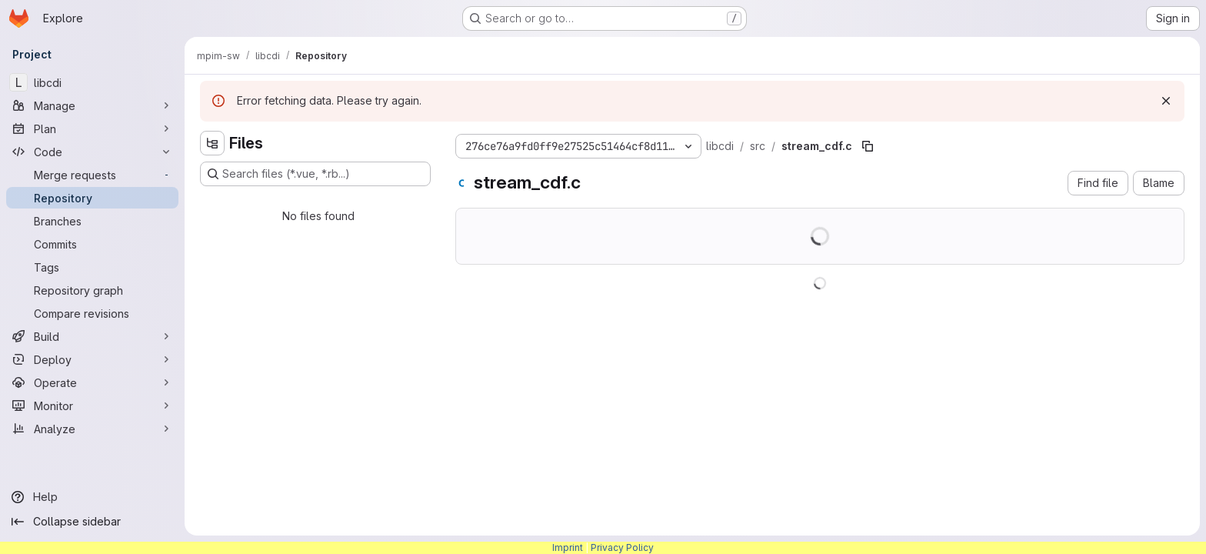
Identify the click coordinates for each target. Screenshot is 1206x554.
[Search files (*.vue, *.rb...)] (315, 174)
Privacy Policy (622, 547)
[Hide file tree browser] (212, 143)
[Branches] (92, 221)
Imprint (567, 547)
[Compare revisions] (92, 313)
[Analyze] (92, 428)
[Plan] (92, 128)
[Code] (92, 151)
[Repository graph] (92, 290)
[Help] (92, 497)
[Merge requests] (92, 174)
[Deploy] (92, 359)
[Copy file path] (867, 146)
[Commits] (92, 244)
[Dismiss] (1166, 101)
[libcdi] (92, 82)
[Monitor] (92, 405)
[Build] (92, 336)
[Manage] (92, 105)
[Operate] (92, 382)
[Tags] (92, 267)
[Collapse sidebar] (92, 521)
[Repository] (92, 198)
